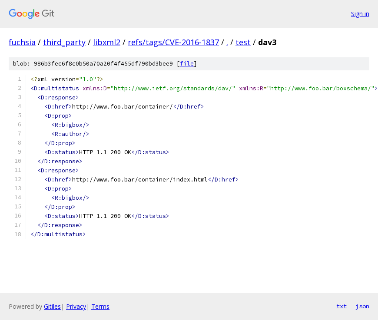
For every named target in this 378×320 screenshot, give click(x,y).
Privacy (76, 306)
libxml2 (106, 42)
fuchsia (22, 42)
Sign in (360, 14)
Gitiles (52, 306)
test (243, 42)
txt (341, 306)
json (362, 306)
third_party (64, 42)
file (187, 63)
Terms (100, 306)
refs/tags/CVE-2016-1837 (173, 42)
